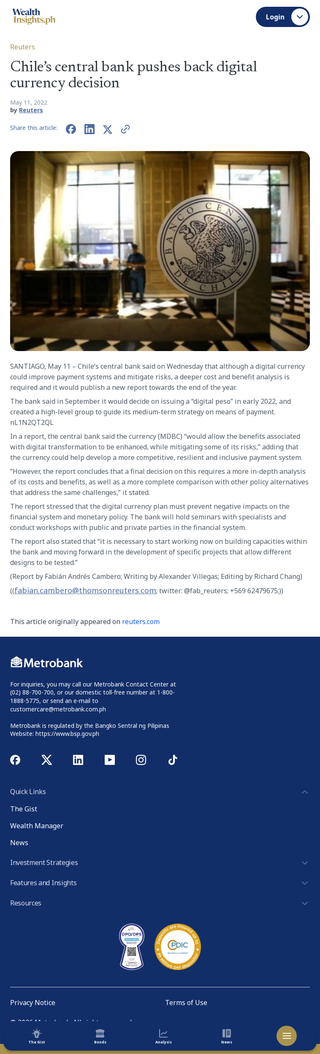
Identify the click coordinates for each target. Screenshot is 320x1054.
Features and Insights (160, 883)
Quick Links (160, 792)
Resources (160, 903)
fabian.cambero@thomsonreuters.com (85, 590)
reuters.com (141, 621)
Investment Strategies (160, 863)
